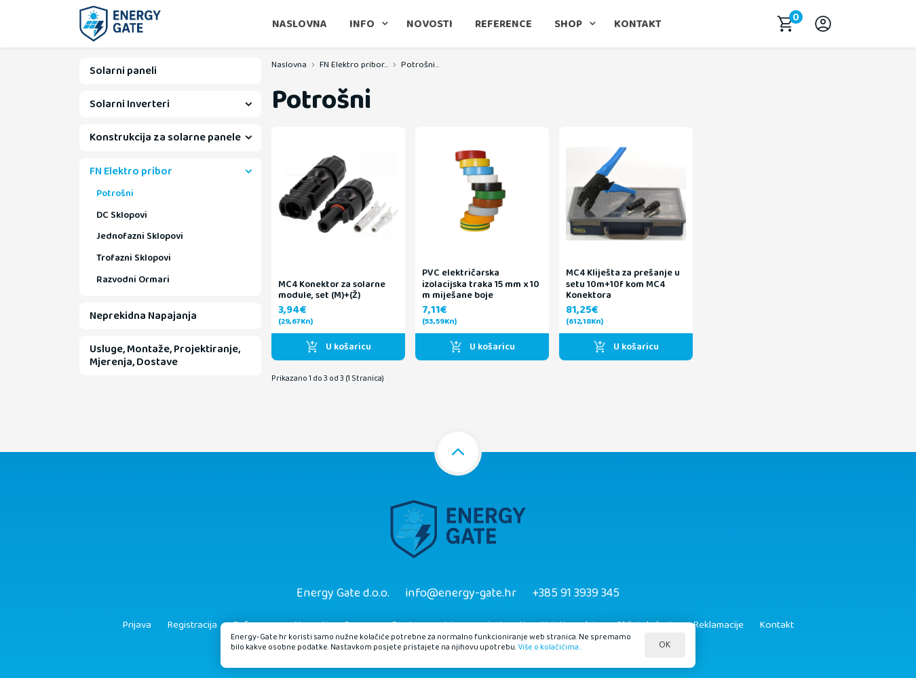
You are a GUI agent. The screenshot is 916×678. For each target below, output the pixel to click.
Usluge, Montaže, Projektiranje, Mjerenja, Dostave (165, 356)
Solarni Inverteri (130, 104)
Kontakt (638, 24)
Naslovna (299, 24)
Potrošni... (420, 65)
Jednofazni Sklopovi (139, 236)
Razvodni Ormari (133, 279)
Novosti (429, 24)
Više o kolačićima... (550, 646)
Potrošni (115, 193)
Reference (503, 24)
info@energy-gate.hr (460, 593)
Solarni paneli (123, 70)
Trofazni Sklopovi (133, 257)
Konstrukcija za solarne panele (165, 137)
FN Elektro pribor (131, 171)
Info (362, 24)
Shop (568, 24)
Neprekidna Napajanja (143, 315)
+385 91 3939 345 (575, 593)
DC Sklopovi (121, 215)
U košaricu (338, 346)
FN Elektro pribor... (354, 65)
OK (665, 644)
